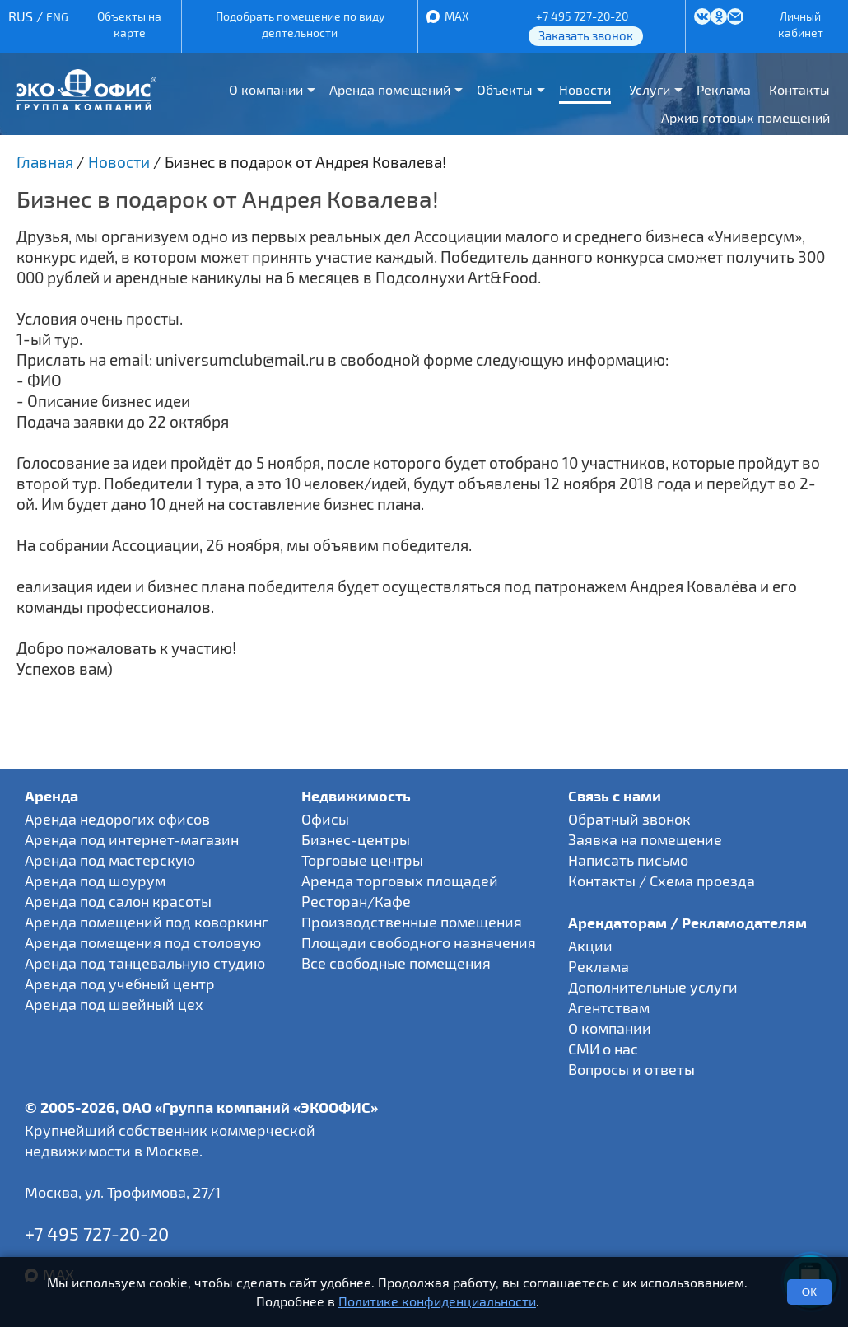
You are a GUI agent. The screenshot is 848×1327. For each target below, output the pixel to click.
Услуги (649, 89)
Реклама (724, 89)
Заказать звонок (585, 35)
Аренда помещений (389, 89)
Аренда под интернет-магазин (132, 839)
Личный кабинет (800, 24)
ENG (57, 17)
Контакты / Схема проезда (661, 880)
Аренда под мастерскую (110, 860)
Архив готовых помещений (745, 117)
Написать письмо (628, 860)
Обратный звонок (629, 819)
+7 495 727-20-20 (582, 16)
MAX (457, 16)
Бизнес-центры (355, 839)
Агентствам (609, 1007)
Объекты (505, 89)
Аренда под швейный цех (114, 1004)
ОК (809, 1292)
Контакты (799, 89)
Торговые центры (362, 860)
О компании (266, 89)
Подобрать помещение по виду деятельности (300, 24)
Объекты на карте (129, 24)
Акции (590, 946)
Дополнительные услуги (653, 987)
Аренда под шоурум (95, 880)
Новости (585, 89)
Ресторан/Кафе (356, 901)
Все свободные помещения (396, 963)
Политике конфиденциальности (437, 1301)
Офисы (325, 819)
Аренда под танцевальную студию (145, 963)
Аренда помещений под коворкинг (146, 922)
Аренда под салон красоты (118, 901)
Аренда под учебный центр (120, 983)
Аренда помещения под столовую (143, 942)
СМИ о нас (603, 1049)
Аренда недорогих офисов (117, 819)
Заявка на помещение (645, 839)
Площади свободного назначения (418, 942)
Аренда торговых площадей (399, 880)
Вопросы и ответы (631, 1069)
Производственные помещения (411, 922)
